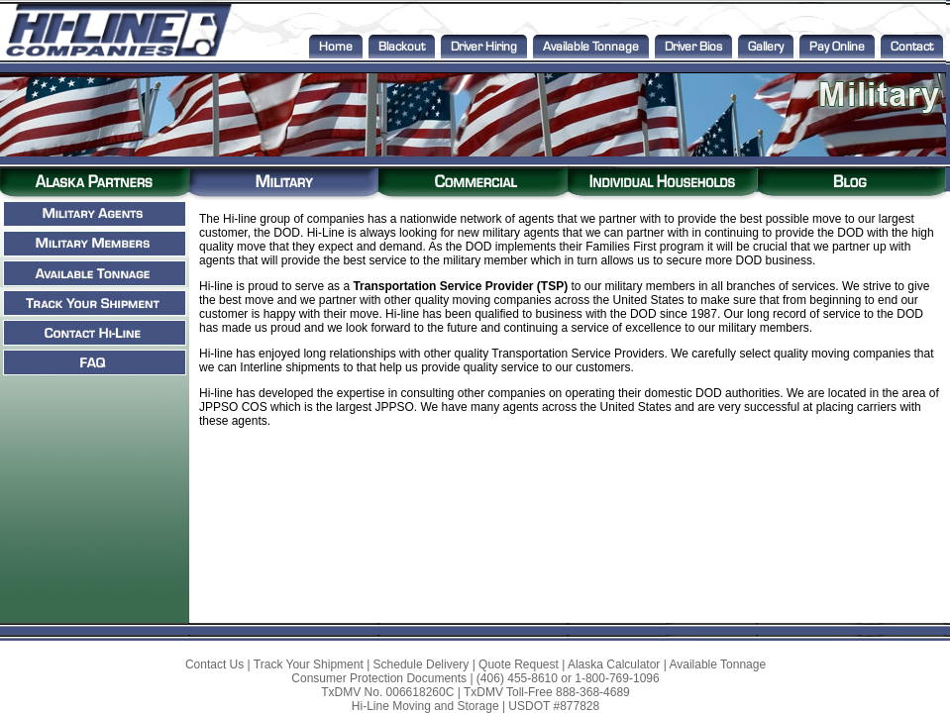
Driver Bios (693, 46)
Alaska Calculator (614, 664)
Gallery (766, 46)
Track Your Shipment (309, 664)
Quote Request (518, 664)
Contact (912, 46)
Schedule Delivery (421, 664)
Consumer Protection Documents (379, 678)
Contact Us (214, 664)
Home (336, 46)
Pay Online (837, 46)
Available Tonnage (591, 46)
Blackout (401, 46)
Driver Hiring (484, 46)
